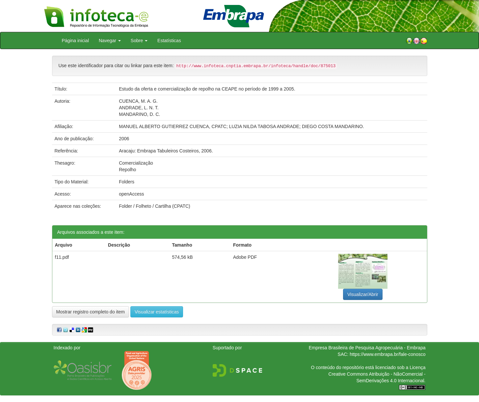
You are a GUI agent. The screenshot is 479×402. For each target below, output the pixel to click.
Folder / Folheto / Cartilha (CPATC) (154, 206)
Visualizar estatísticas (157, 311)
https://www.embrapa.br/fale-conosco (387, 354)
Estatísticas (169, 40)
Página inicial (75, 40)
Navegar (110, 40)
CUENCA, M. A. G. (138, 101)
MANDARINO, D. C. (139, 114)
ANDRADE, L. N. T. (138, 107)
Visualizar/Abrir (362, 294)
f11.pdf (62, 257)
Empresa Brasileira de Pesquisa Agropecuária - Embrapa (367, 347)
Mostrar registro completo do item (90, 311)
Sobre (139, 40)
